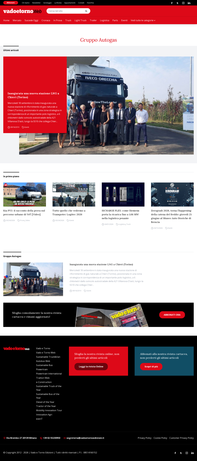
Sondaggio (47, 3)
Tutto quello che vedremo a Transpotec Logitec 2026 (69, 212)
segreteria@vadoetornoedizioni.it (83, 437)
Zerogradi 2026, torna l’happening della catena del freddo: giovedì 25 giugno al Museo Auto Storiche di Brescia (171, 216)
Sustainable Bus (44, 365)
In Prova (57, 20)
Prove (22, 220)
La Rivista (58, 3)
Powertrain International (49, 373)
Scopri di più (151, 366)
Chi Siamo (26, 3)
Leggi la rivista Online (91, 366)
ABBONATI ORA (172, 314)
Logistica (104, 20)
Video (27, 220)
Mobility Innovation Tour (49, 410)
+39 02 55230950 (50, 437)
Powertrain (42, 369)
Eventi (124, 20)
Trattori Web (43, 377)
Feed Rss (90, 3)
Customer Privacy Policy (181, 437)
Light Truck (80, 20)
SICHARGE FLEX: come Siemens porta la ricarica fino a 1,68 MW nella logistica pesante (120, 214)
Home (6, 20)
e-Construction (44, 382)
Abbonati (11, 3)
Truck (68, 20)
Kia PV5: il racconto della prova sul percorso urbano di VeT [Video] (24, 212)
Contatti (81, 3)
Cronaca (46, 20)
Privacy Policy (144, 437)
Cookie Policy (160, 437)
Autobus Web (43, 361)
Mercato (17, 20)
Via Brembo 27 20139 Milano (20, 437)
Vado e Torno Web (45, 352)
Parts (115, 20)
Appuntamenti (69, 3)
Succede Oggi (31, 20)
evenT (39, 418)
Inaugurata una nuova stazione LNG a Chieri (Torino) (33, 95)
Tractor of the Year (46, 406)
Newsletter (36, 3)
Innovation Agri (44, 414)
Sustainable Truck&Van (48, 356)
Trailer (93, 20)
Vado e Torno (43, 348)
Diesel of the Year (45, 402)
